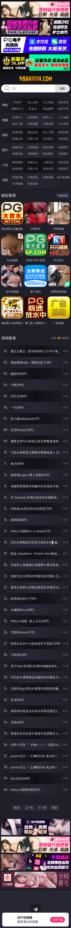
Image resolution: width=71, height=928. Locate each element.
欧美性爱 (63, 132)
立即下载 (57, 919)
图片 (5, 150)
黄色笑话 (48, 168)
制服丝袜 (17, 138)
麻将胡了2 (18, 108)
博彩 (5, 105)
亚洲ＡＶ (17, 117)
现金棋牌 (48, 108)
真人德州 (33, 102)
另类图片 (63, 153)
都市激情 (17, 162)
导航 (5, 180)
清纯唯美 (33, 153)
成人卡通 (48, 132)
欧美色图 (48, 147)
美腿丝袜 (17, 153)
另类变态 (63, 138)
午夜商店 (33, 177)
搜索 (62, 88)
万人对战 (48, 102)
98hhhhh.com (35, 79)
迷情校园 (17, 168)
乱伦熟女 (48, 138)
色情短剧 (33, 183)
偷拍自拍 (33, 132)
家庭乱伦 (33, 162)
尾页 (54, 807)
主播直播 (48, 123)
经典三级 (33, 138)
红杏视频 (17, 183)
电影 (5, 135)
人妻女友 (48, 162)
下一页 (42, 807)
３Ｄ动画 (63, 117)
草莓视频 (48, 177)
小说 (5, 165)
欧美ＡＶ (48, 117)
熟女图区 (48, 153)
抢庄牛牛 (63, 108)
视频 (5, 120)
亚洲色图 (33, 147)
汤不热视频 (63, 177)
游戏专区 (63, 102)
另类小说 (33, 168)
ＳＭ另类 (63, 123)
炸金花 (33, 108)
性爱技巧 (63, 168)
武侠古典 (63, 162)
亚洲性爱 (17, 132)
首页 (16, 807)
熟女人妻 (17, 123)
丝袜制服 (33, 123)
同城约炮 (17, 177)
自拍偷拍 (33, 117)
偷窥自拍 (17, 147)
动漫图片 (63, 147)
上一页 (29, 807)
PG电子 (17, 102)
